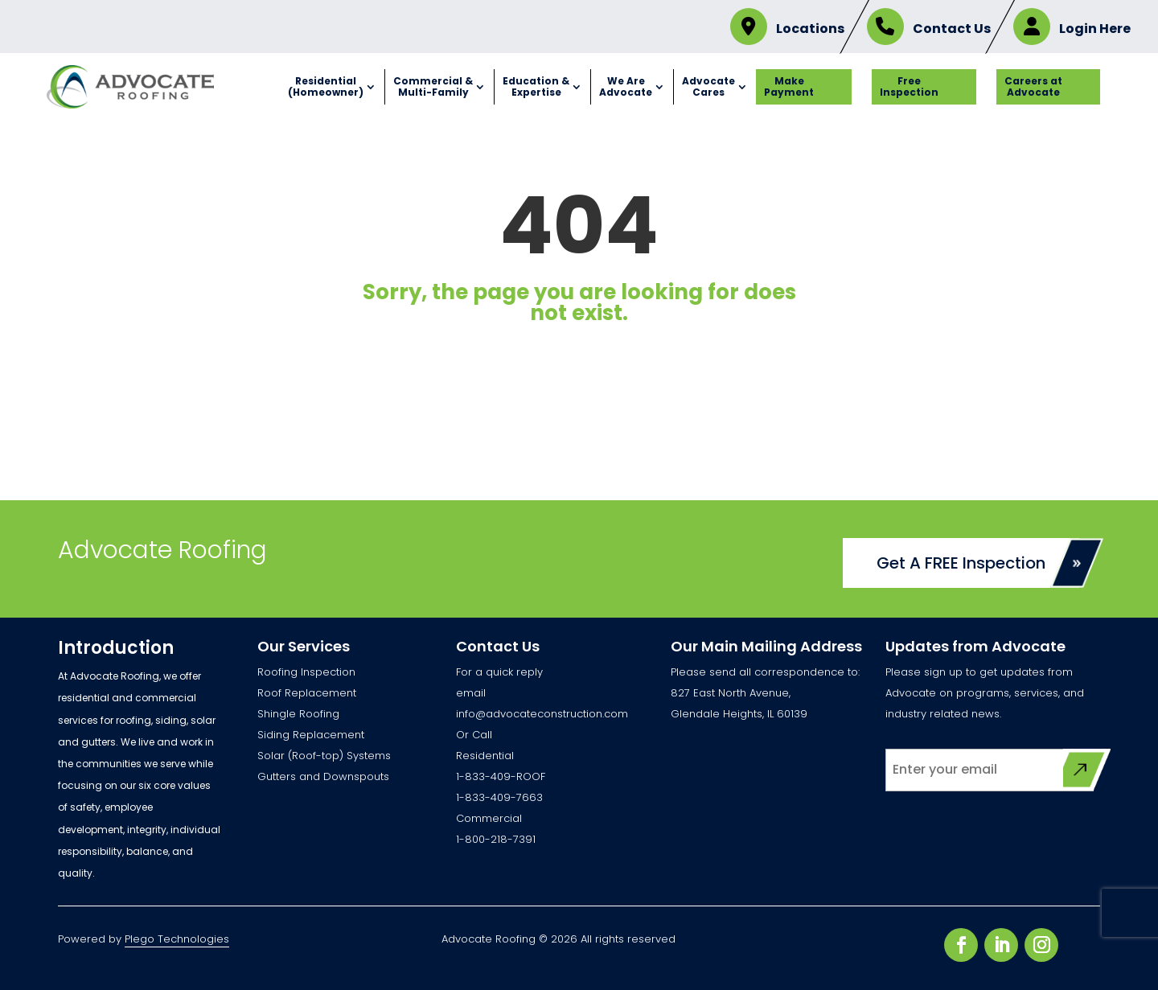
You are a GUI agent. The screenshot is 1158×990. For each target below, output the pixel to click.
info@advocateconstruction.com (542, 713)
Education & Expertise (536, 86)
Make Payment (789, 86)
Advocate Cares (708, 86)
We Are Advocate (625, 86)
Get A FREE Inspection (961, 563)
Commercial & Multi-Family (433, 86)
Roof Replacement (306, 692)
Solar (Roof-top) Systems (324, 755)
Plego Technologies (177, 939)
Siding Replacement (310, 734)
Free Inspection (909, 86)
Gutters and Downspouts (323, 776)
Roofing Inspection (306, 672)
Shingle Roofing (298, 713)
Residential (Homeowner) (325, 86)
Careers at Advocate (1033, 86)
